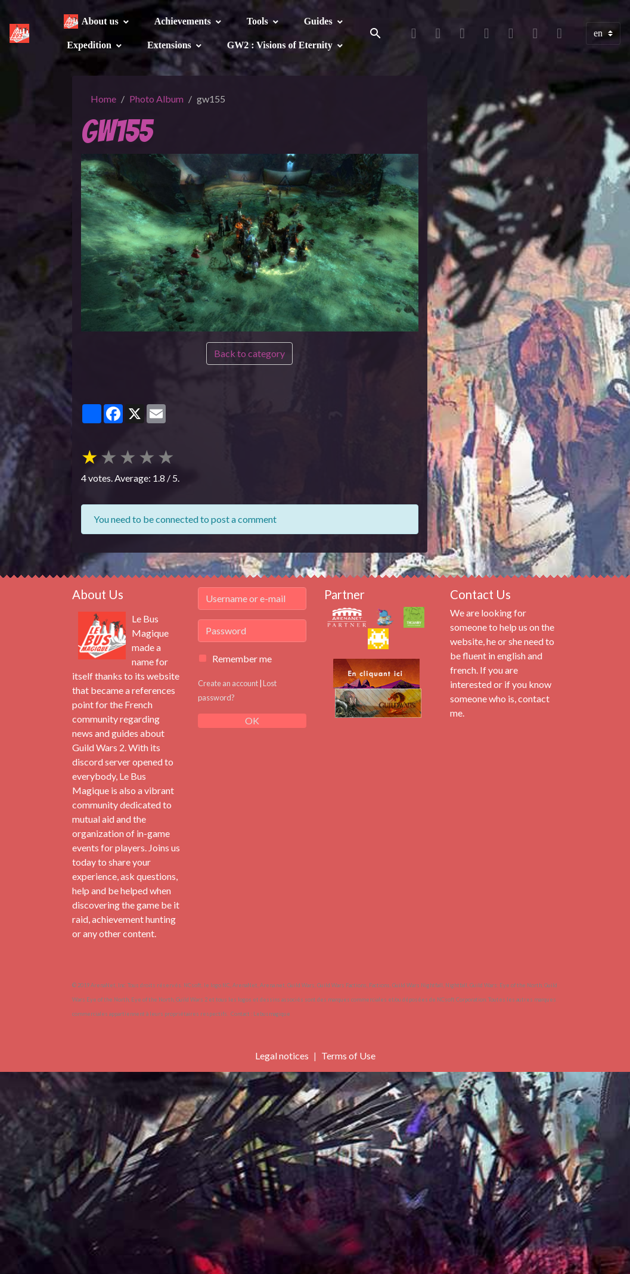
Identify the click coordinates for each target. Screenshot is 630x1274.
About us (101, 21)
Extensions (170, 45)
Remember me (242, 658)
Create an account (228, 683)
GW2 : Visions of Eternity (281, 45)
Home (103, 98)
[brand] (19, 34)
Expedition (90, 45)
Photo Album (156, 98)
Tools (259, 21)
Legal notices (282, 1055)
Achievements (183, 21)
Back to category (249, 353)
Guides (319, 21)
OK (252, 720)
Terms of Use (348, 1055)
